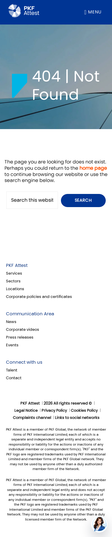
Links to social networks (77, 417)
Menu (95, 12)
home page (93, 168)
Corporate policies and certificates (39, 296)
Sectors (13, 281)
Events (12, 345)
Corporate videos (22, 329)
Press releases (19, 337)
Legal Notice (26, 410)
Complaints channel (32, 417)
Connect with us (24, 362)
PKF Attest (16, 265)
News (11, 321)
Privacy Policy (54, 410)
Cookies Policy (84, 410)
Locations (15, 289)
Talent (11, 370)
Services (14, 273)
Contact (14, 378)
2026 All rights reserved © (68, 403)
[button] (99, 524)
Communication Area (30, 313)
